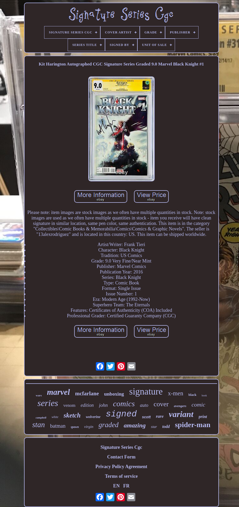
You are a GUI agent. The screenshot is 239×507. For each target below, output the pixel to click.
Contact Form (121, 457)
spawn (75, 427)
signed (121, 414)
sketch (71, 415)
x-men (175, 393)
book (204, 395)
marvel (58, 392)
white (54, 417)
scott (146, 417)
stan (38, 424)
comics (124, 403)
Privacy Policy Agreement (121, 466)
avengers (180, 406)
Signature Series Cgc (121, 447)
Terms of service (121, 476)
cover (161, 404)
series (47, 403)
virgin (88, 427)
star (154, 427)
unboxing (114, 394)
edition (87, 405)
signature (146, 391)
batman (58, 426)
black (192, 395)
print (203, 416)
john (103, 405)
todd (166, 426)
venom (69, 405)
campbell (41, 417)
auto (144, 405)
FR (126, 485)
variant (181, 414)
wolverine (93, 417)
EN (116, 485)
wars (39, 395)
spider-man (193, 425)
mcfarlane (87, 393)
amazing (135, 425)
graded (108, 425)
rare (160, 416)
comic (198, 404)
